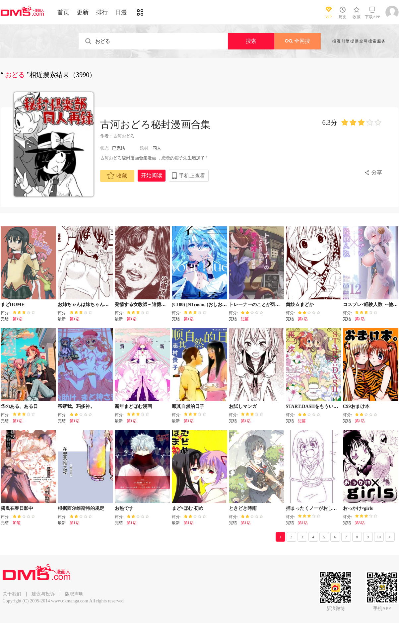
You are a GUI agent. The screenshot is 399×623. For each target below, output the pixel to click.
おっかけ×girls (358, 508)
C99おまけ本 (356, 406)
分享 (376, 172)
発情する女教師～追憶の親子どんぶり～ (156, 304)
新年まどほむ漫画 (133, 406)
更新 (83, 12)
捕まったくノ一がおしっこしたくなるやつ (330, 508)
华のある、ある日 (19, 406)
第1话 (18, 319)
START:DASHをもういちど (314, 406)
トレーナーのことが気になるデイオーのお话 (275, 304)
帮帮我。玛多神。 (76, 406)
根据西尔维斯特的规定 (81, 508)
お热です (124, 508)
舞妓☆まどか (300, 304)
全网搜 (297, 41)
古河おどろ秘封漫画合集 (155, 124)
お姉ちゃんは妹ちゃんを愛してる (92, 304)
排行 (102, 12)
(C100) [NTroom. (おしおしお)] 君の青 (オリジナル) (224, 304)
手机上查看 (192, 176)
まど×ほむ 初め (187, 508)
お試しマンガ (243, 406)
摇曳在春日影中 (17, 508)
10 (379, 537)
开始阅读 (151, 175)
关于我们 (12, 593)
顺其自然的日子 (188, 406)
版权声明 (74, 593)
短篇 (245, 319)
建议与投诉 (43, 593)
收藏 (117, 175)
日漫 (121, 12)
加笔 (17, 522)
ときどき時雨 (243, 508)
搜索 (251, 41)
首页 (63, 12)
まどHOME (13, 304)
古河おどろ (124, 135)
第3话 (360, 522)
